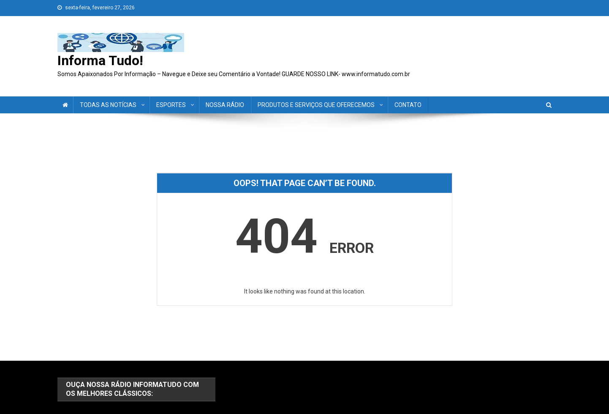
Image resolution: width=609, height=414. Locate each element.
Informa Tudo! (100, 60)
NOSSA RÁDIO (225, 104)
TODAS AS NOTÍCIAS (108, 104)
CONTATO (407, 104)
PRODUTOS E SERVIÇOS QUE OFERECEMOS (316, 104)
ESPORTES (171, 104)
